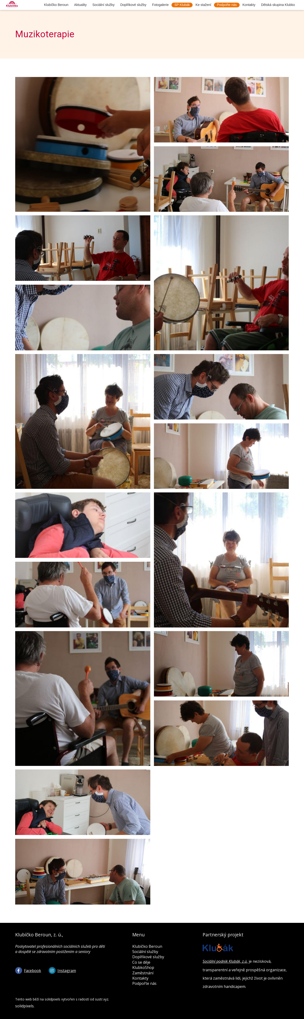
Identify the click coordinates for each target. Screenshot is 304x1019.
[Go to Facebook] (28, 970)
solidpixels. (24, 1006)
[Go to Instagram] (62, 970)
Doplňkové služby (148, 956)
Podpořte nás (144, 983)
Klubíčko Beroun (147, 946)
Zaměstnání (142, 973)
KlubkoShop (143, 967)
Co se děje (141, 962)
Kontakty (140, 978)
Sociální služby (145, 951)
